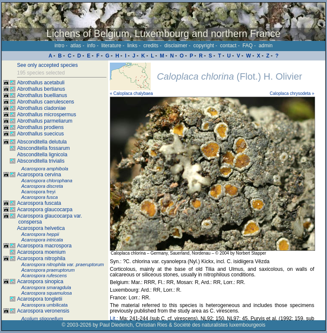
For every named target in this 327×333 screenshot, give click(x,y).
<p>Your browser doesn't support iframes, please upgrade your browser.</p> (216, 190)
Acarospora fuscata (39, 203)
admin (265, 46)
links (132, 46)
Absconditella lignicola (42, 155)
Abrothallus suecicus (40, 134)
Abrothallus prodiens (40, 127)
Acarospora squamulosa (46, 293)
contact (228, 46)
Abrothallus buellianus (42, 95)
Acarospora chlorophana (46, 180)
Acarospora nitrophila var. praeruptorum (62, 264)
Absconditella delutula (42, 142)
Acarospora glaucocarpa (44, 209)
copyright (203, 46)
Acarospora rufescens (44, 275)
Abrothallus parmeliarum (44, 121)
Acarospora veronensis (43, 311)
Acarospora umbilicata (44, 304)
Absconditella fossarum (43, 148)
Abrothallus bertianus (41, 89)
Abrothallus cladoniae (41, 108)
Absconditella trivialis (40, 161)
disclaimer (175, 46)
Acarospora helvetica (41, 228)
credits (150, 46)
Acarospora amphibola (44, 168)
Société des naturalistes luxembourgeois (219, 325)
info (91, 46)
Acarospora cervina (39, 175)
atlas (75, 46)
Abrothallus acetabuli (40, 83)
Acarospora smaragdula (46, 287)
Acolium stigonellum (42, 318)
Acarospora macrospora (44, 246)
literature (111, 46)
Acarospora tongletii (39, 299)
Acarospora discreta (42, 186)
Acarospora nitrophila (41, 258)
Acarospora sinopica (40, 281)
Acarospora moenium (41, 252)
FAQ (247, 46)
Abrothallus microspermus (46, 115)
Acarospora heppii (40, 234)
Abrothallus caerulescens (45, 102)
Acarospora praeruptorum (48, 270)
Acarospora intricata (42, 239)
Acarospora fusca (39, 197)
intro (59, 46)
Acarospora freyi (38, 191)
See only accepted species (47, 65)
